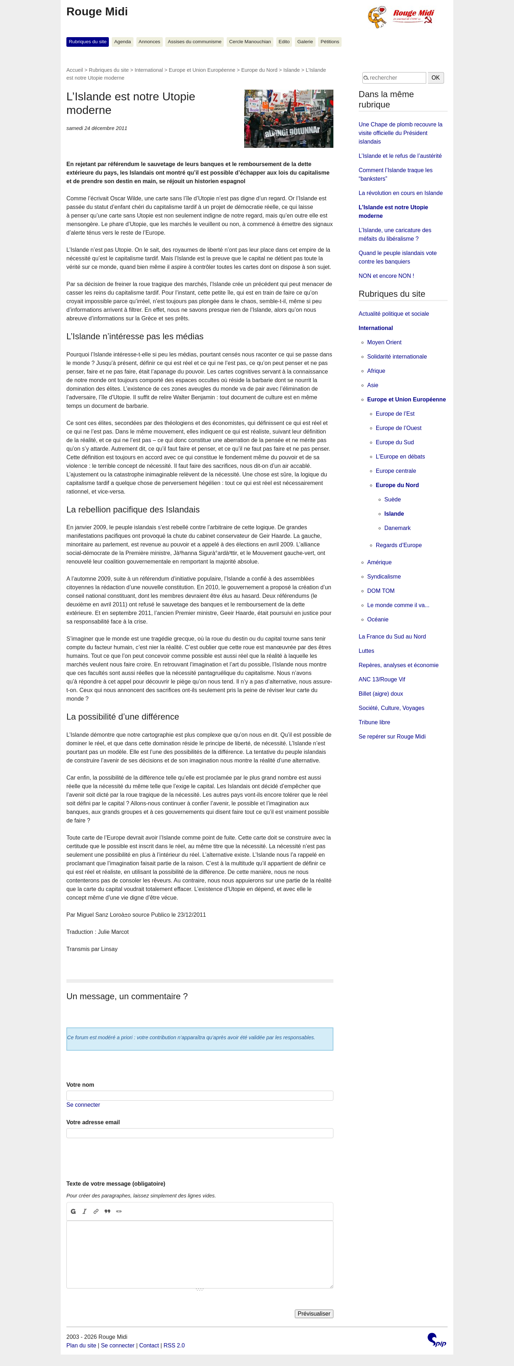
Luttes (366, 651)
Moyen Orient (384, 342)
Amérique (379, 562)
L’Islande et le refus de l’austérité (400, 156)
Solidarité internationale (397, 357)
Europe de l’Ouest (399, 428)
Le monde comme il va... (398, 605)
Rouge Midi (97, 11)
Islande (291, 70)
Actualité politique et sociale (394, 314)
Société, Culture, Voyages (391, 708)
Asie (372, 385)
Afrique (376, 371)
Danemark (397, 528)
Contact (149, 1345)
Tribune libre (374, 722)
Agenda (122, 41)
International (149, 70)
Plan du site (81, 1345)
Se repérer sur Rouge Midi (392, 737)
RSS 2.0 (174, 1345)
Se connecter (83, 1105)
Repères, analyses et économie (399, 665)
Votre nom (80, 1085)
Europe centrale (396, 471)
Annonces (149, 41)
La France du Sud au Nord (392, 637)
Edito (284, 41)
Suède (392, 499)
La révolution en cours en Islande (401, 193)
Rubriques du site (88, 41)
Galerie (305, 41)
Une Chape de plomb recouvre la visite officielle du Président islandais (401, 133)
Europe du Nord (259, 70)
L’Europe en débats (400, 457)
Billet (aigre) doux (381, 694)
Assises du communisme (194, 41)
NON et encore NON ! (386, 276)
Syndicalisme (384, 577)
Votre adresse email (93, 1122)
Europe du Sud (395, 442)
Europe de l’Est (395, 414)
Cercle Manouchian (250, 41)
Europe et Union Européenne (202, 70)
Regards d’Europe (399, 545)
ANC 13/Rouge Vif (382, 679)
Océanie (378, 619)
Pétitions (330, 41)
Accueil (74, 70)
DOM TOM (381, 591)
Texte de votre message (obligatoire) (115, 1184)
